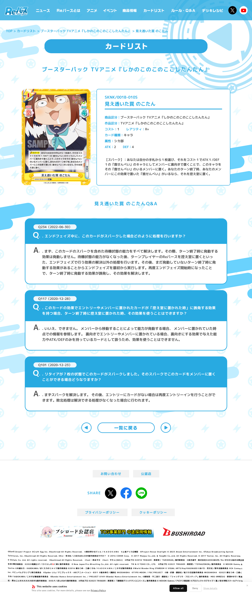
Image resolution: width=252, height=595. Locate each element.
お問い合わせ (111, 474)
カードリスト (154, 10)
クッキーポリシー (153, 512)
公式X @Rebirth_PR (232, 10)
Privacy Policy (98, 590)
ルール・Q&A (183, 10)
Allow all (178, 588)
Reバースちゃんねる (243, 10)
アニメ (92, 10)
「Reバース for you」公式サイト (16, 11)
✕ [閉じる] (247, 585)
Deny (195, 588)
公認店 (146, 474)
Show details (210, 588)
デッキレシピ (213, 10)
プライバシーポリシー (102, 512)
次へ (166, 427)
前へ (86, 427)
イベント (110, 10)
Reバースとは (68, 10)
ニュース (43, 10)
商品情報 (130, 10)
